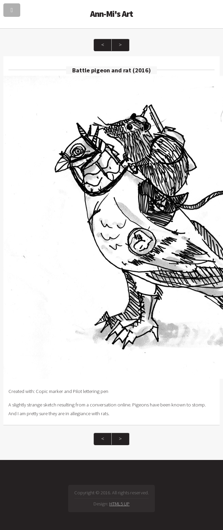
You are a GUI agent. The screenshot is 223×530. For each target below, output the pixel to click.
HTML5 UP (119, 504)
